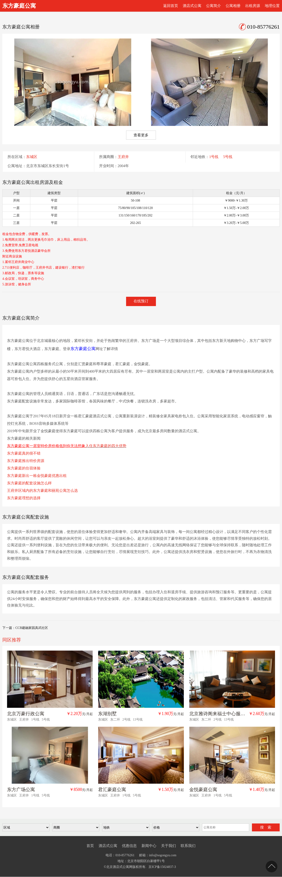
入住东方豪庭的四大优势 (105, 446)
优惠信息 (129, 846)
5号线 (227, 157)
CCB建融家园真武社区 (31, 628)
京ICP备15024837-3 (162, 867)
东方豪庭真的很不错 (24, 453)
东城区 (31, 157)
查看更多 (141, 135)
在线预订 (141, 301)
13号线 (138, 719)
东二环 (115, 719)
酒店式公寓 (192, 6)
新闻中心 (148, 846)
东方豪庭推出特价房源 (25, 461)
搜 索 (265, 827)
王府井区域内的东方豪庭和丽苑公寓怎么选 (42, 490)
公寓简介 (213, 6)
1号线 (213, 157)
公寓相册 (233, 6)
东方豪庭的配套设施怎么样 (29, 483)
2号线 (126, 719)
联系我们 (188, 846)
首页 (90, 846)
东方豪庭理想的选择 (24, 498)
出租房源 (252, 6)
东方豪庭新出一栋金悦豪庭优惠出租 (37, 476)
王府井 (123, 157)
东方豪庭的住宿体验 (24, 468)
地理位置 (272, 6)
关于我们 (168, 846)
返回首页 (170, 6)
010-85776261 (259, 26)
